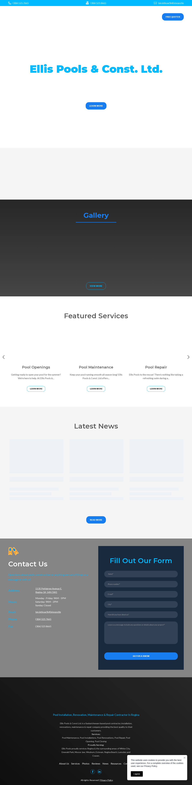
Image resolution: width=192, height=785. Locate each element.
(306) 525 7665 (21, 2)
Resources (137, 17)
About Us (64, 763)
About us (77, 17)
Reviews (114, 17)
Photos (102, 17)
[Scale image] (28, 253)
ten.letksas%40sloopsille (171, 2)
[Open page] (19, 17)
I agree (137, 774)
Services (90, 17)
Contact (151, 17)
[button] (173, 17)
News (125, 17)
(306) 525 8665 (98, 2)
